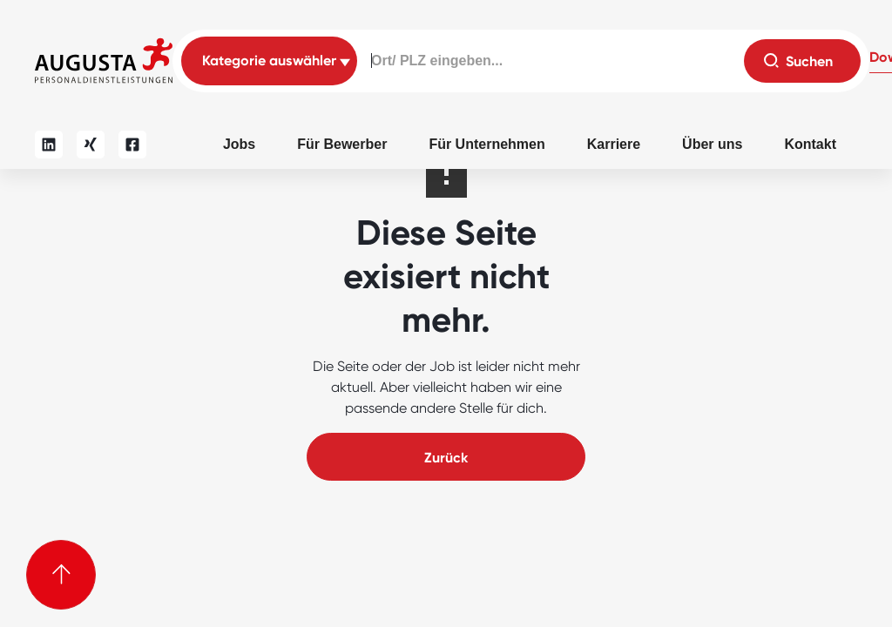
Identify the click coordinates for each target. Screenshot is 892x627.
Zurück (446, 457)
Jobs (239, 144)
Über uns (712, 144)
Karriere (613, 144)
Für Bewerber (342, 144)
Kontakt (810, 144)
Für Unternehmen (486, 144)
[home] (103, 60)
